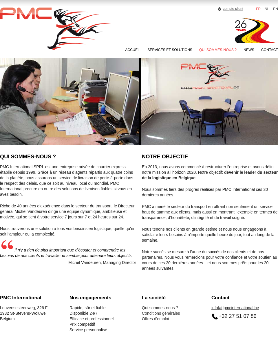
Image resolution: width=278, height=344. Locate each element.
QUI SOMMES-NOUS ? (218, 50)
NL (267, 9)
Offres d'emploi (155, 318)
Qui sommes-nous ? (160, 307)
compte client (230, 9)
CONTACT (269, 50)
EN (275, 9)
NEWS (249, 50)
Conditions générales (161, 313)
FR (258, 9)
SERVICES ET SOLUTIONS (169, 50)
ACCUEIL (132, 50)
